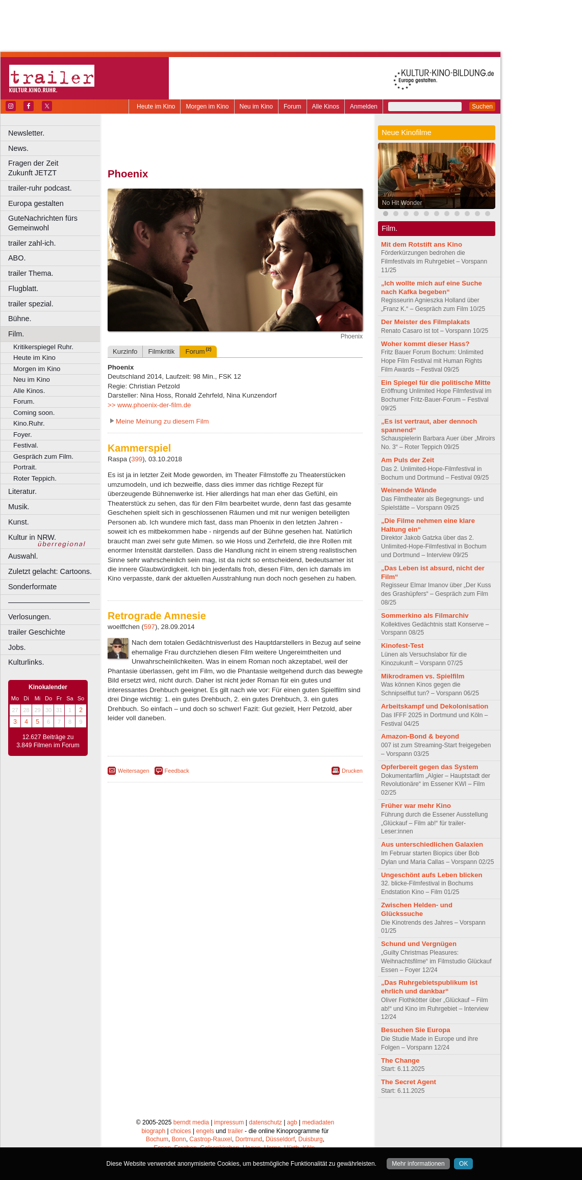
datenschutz (265, 1122)
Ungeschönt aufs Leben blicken (432, 875)
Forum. (24, 401)
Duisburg (310, 1139)
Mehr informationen (418, 1163)
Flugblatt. (23, 288)
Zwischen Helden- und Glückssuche (416, 909)
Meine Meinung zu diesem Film (162, 421)
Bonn (179, 1139)
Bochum (157, 1139)
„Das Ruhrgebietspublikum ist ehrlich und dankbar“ (429, 987)
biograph (153, 1131)
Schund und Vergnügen (419, 944)
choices (180, 1131)
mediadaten (318, 1122)
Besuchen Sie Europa (415, 1030)
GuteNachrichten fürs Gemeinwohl (43, 223)
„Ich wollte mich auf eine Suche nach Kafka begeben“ (431, 287)
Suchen (482, 106)
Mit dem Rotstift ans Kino (421, 244)
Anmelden (363, 106)
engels (205, 1131)
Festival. (25, 445)
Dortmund (248, 1139)
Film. (16, 334)
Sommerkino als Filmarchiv (425, 615)
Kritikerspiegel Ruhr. (43, 347)
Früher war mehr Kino (416, 805)
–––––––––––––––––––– (49, 602)
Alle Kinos (325, 106)
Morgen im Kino (207, 106)
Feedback (177, 771)
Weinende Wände (409, 490)
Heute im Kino (156, 106)
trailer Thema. (31, 273)
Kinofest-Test (402, 645)
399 (136, 459)
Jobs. (17, 647)
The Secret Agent (408, 1082)
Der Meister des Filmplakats (425, 322)
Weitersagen (133, 771)
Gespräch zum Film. (43, 456)
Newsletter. (26, 133)
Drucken (352, 771)
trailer (235, 1131)
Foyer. (22, 434)
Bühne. (20, 318)
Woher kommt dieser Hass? (425, 344)
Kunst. (18, 522)
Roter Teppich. (35, 478)
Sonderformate (32, 587)
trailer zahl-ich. (32, 243)
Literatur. (22, 491)
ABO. (17, 258)
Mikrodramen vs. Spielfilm (422, 676)
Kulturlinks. (26, 662)
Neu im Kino (256, 106)
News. (18, 148)
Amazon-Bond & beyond (420, 736)
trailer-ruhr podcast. (40, 188)
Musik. (19, 507)
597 (149, 627)
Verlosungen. (29, 617)
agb (292, 1122)
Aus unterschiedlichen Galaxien (432, 844)
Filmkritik (161, 351)
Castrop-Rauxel (210, 1139)
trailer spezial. (31, 304)
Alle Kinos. (29, 391)
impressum (229, 1122)
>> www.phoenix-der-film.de (149, 405)
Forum (292, 106)
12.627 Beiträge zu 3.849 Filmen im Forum (47, 741)
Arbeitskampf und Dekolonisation (434, 706)
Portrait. (25, 467)
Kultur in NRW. (32, 537)
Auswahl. (23, 556)
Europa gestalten (36, 203)
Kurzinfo (125, 351)
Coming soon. (34, 412)
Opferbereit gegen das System (429, 767)
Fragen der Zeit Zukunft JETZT (55, 168)
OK (463, 1163)
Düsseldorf (280, 1139)
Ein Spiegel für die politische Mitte (436, 382)
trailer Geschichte (36, 632)
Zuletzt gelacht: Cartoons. (50, 571)
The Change (400, 1060)
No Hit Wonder (402, 202)
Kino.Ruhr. (29, 423)
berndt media (191, 1122)
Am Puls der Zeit (407, 460)
